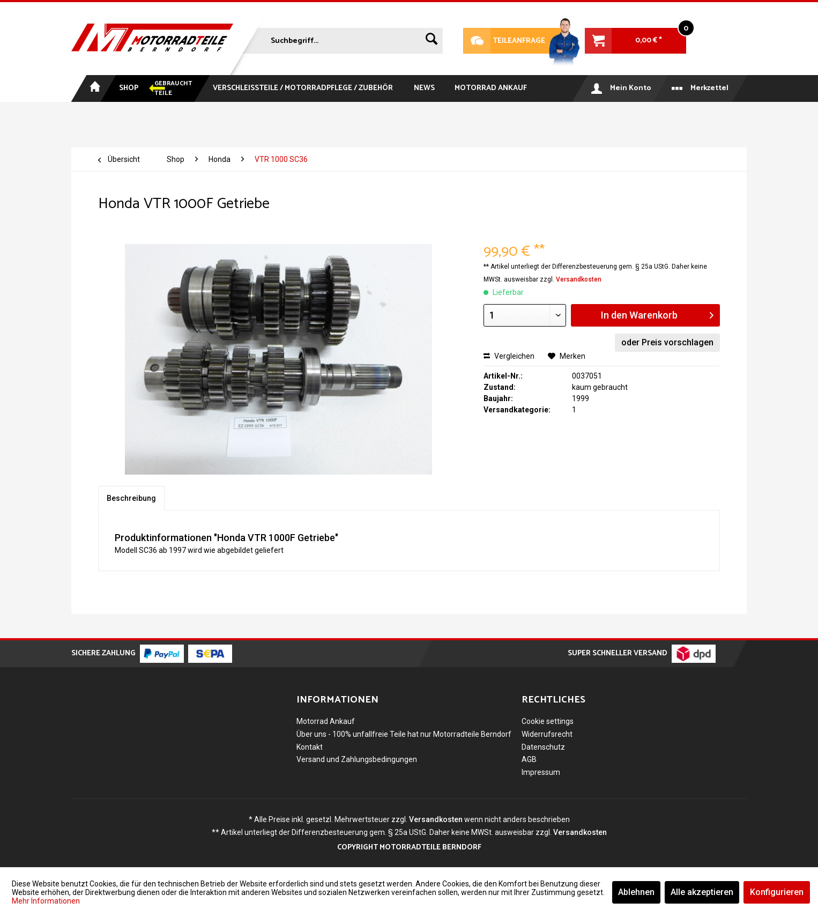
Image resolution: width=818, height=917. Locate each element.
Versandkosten (578, 279)
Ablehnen (636, 892)
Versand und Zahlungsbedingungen (356, 759)
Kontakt (309, 747)
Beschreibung (131, 498)
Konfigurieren (777, 892)
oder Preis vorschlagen (667, 342)
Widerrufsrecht (547, 734)
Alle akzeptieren (702, 892)
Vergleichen (509, 356)
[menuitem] (341, 39)
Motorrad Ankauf (325, 721)
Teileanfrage (504, 40)
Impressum (541, 772)
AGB (529, 759)
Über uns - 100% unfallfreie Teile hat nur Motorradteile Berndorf (403, 734)
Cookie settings (548, 721)
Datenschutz (543, 747)
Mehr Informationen (46, 901)
